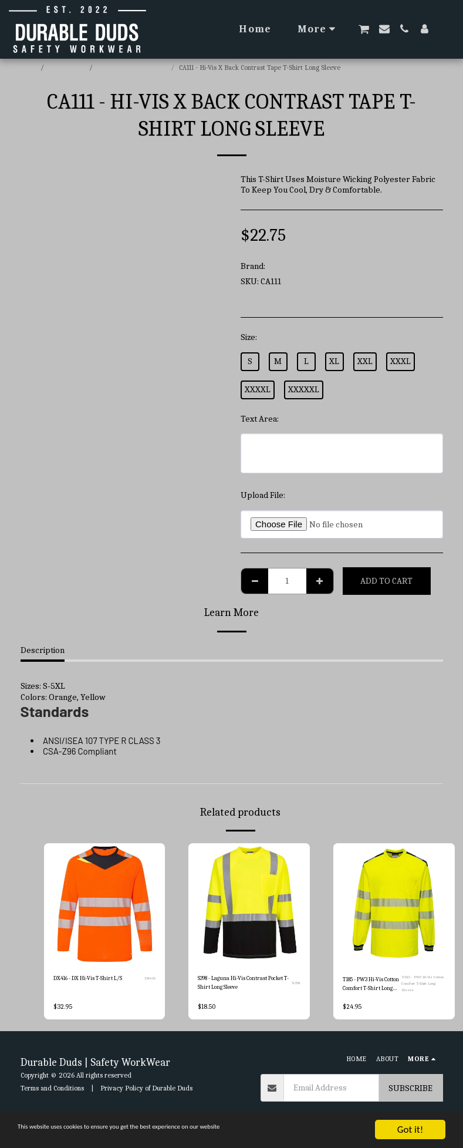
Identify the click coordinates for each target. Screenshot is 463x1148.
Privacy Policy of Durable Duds (146, 1090)
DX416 (150, 979)
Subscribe (410, 1090)
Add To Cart (386, 580)
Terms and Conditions (52, 1090)
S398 (296, 984)
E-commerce (67, 67)
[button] (364, 29)
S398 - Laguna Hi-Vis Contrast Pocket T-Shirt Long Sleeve (241, 984)
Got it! (410, 1129)
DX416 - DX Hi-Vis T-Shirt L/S (96, 979)
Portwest (284, 266)
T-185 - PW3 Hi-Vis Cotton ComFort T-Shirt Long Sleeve (421, 985)
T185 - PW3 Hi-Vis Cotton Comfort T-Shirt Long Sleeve (369, 985)
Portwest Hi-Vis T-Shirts (132, 67)
